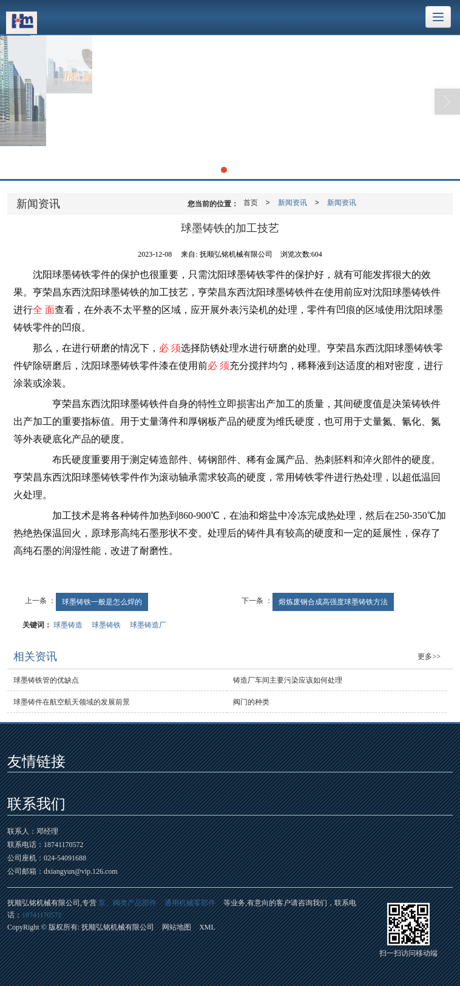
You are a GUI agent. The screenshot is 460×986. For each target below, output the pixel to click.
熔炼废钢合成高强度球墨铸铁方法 (333, 602)
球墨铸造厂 (148, 625)
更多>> (429, 656)
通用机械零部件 (189, 903)
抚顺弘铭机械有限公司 (117, 927)
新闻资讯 (292, 202)
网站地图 (176, 927)
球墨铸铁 (106, 625)
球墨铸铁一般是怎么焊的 (102, 602)
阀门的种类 (251, 702)
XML (207, 927)
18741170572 (42, 915)
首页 (250, 202)
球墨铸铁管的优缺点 (46, 680)
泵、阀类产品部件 (127, 903)
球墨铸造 (68, 625)
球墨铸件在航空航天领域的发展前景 (71, 702)
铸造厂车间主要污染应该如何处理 (287, 680)
